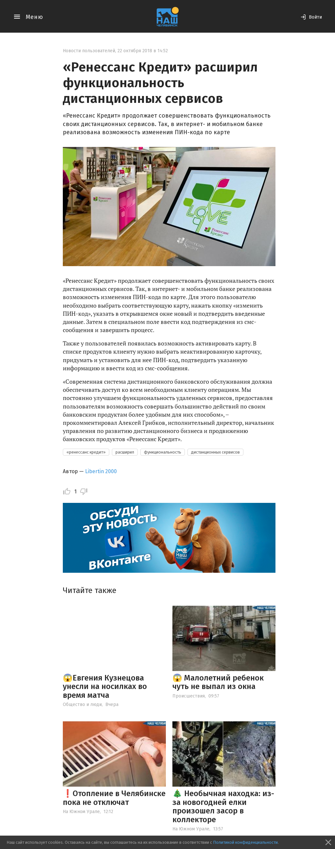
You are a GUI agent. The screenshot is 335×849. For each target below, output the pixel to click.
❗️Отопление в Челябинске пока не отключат (114, 798)
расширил (124, 452)
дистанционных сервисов (215, 452)
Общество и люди (82, 704)
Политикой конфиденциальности (245, 842)
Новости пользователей (89, 51)
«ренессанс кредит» (86, 452)
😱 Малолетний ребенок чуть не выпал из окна (218, 682)
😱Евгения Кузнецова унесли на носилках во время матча (105, 686)
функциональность (162, 452)
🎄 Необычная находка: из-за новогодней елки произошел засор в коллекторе (223, 806)
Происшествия (188, 696)
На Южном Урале (81, 811)
